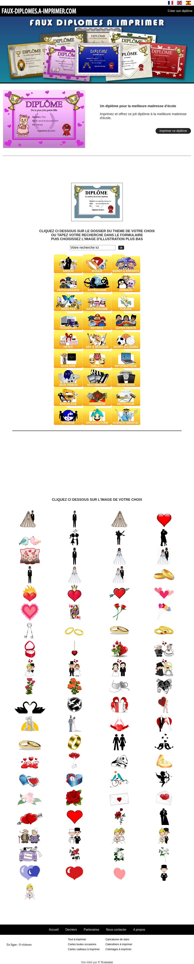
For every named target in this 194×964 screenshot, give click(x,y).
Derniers (71, 929)
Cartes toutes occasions (82, 944)
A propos (139, 929)
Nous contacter (116, 929)
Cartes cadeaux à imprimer (84, 949)
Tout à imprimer (77, 939)
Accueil (54, 929)
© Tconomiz (105, 962)
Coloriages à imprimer (118, 949)
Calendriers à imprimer (119, 944)
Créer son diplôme (180, 11)
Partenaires (91, 929)
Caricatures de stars (117, 939)
